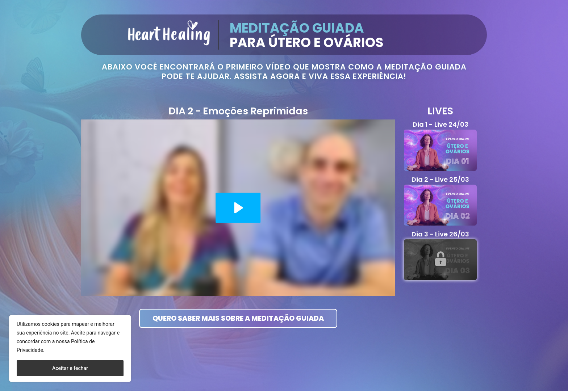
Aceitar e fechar (70, 368)
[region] (70, 348)
